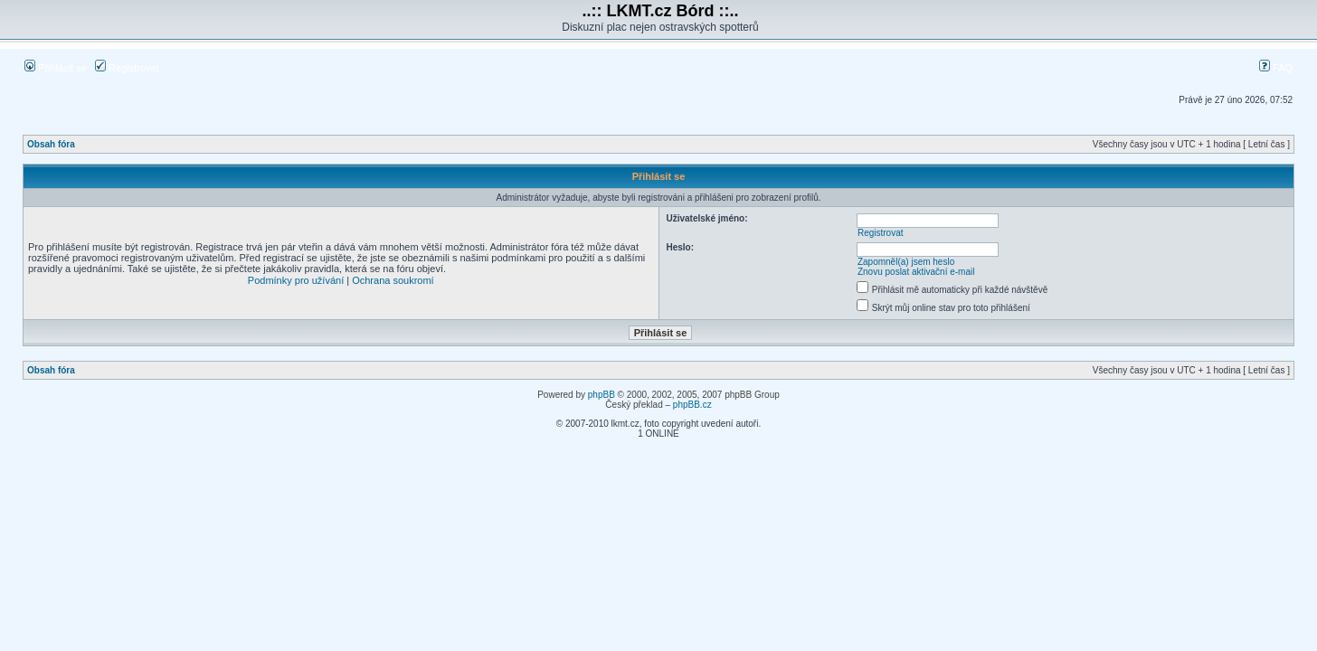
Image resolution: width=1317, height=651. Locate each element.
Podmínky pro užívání (296, 280)
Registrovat (127, 67)
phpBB (601, 395)
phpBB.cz (692, 405)
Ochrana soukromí (392, 280)
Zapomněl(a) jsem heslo (905, 262)
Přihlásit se (55, 67)
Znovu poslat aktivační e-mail (916, 272)
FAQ (1276, 67)
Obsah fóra (51, 144)
